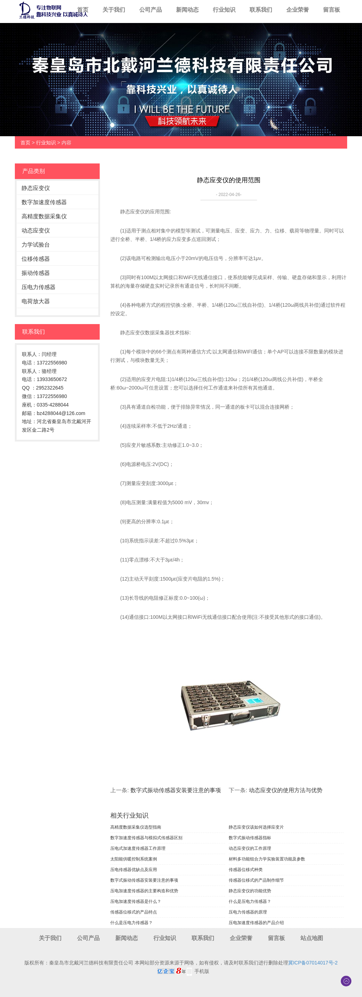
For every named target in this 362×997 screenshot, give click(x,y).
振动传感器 (36, 273)
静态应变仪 (36, 188)
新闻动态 (187, 10)
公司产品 (150, 10)
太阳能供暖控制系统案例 (133, 859)
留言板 (331, 10)
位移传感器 (36, 259)
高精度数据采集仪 (44, 216)
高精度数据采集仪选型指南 (135, 827)
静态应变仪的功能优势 (250, 890)
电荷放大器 (36, 301)
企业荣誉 (297, 10)
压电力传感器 (39, 287)
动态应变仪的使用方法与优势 (285, 790)
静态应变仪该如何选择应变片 (256, 827)
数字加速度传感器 (44, 202)
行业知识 (224, 10)
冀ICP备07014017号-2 (313, 963)
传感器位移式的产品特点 (133, 912)
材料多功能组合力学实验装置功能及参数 (267, 859)
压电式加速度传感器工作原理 (137, 848)
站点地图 (311, 938)
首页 (82, 10)
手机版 (201, 971)
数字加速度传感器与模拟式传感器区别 (146, 837)
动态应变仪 (36, 230)
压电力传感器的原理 (248, 912)
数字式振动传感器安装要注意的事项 (175, 790)
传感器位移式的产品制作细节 (256, 880)
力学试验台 (36, 245)
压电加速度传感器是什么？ (135, 901)
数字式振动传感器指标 (250, 837)
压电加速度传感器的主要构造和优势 (144, 890)
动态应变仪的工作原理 (250, 848)
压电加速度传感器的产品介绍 (256, 922)
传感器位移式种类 (246, 869)
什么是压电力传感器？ (250, 901)
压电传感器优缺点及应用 (133, 869)
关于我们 (114, 10)
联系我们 (261, 10)
